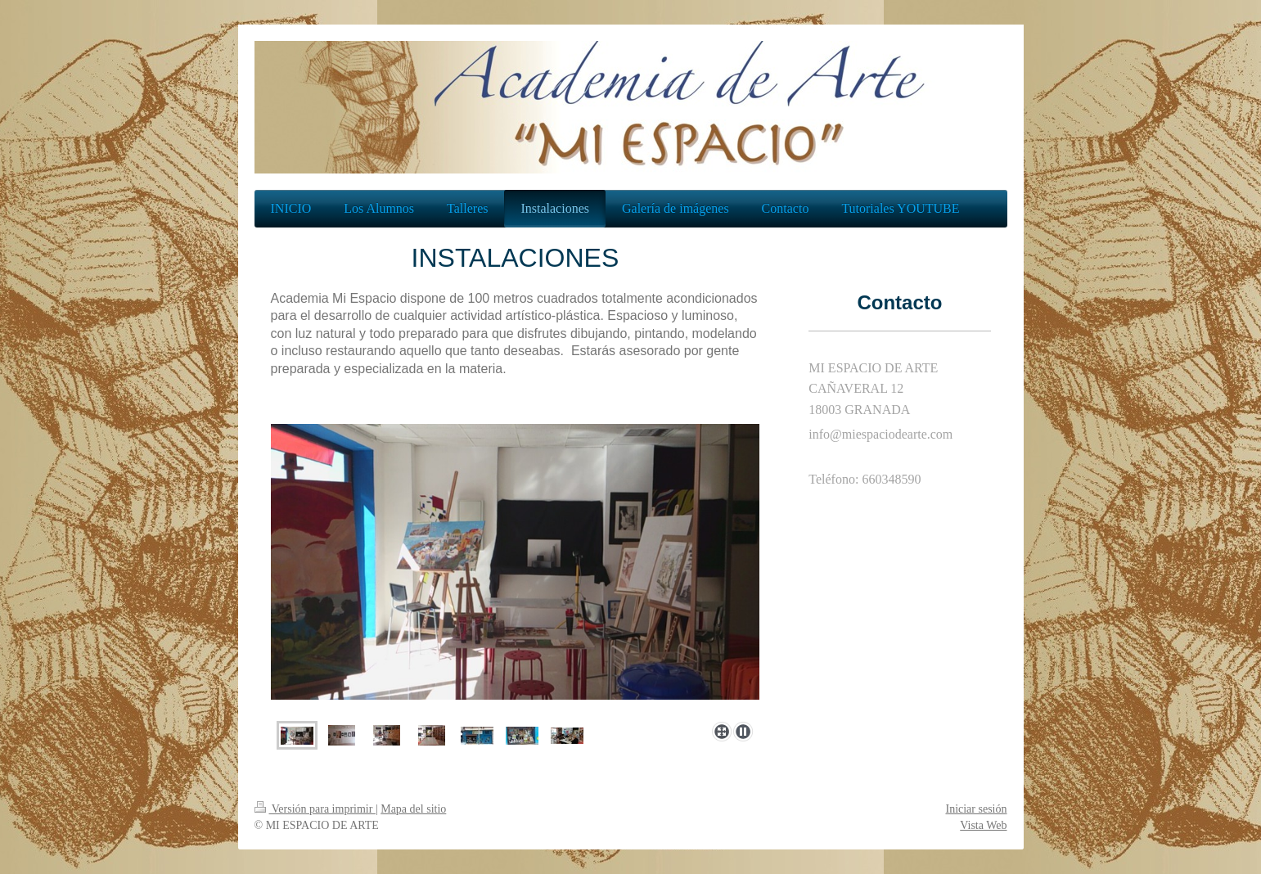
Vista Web (983, 825)
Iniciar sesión (976, 809)
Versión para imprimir (315, 809)
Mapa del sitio (413, 809)
